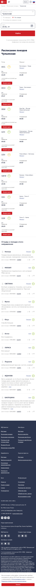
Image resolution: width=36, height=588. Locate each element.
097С (3, 67)
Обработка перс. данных (25, 493)
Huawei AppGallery (5, 536)
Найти (18, 33)
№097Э (19, 325)
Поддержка (30, 2)
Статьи (3, 487)
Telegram (8, 518)
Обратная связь (22, 490)
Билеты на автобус (23, 434)
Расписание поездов (6, 434)
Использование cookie (24, 496)
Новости (3, 482)
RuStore (8, 536)
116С (3, 197)
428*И (3, 176)
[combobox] (18, 13)
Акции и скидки (5, 485)
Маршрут (21, 68)
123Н (3, 154)
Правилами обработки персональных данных (13, 581)
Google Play (2, 536)
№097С (19, 368)
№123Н (19, 293)
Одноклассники (5, 518)
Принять (18, 584)
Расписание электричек (7, 437)
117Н (3, 132)
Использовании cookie (18, 579)
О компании (21, 482)
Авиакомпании (5, 468)
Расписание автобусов (24, 437)
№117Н (19, 275)
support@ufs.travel (18, 513)
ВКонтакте (2, 518)
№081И (19, 259)
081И (3, 109)
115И (3, 218)
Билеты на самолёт (6, 460)
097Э (3, 88)
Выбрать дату (7, 83)
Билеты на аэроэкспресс (25, 460)
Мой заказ (3, 431)
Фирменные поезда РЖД (8, 448)
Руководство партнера (24, 487)
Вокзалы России (5, 445)
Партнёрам (21, 485)
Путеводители (5, 490)
